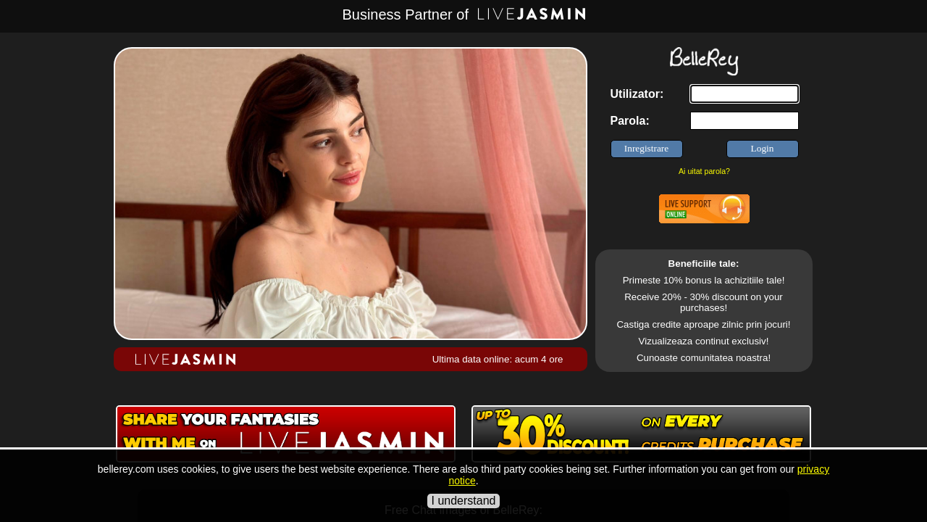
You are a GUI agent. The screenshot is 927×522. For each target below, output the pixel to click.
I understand (464, 500)
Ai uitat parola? (704, 171)
